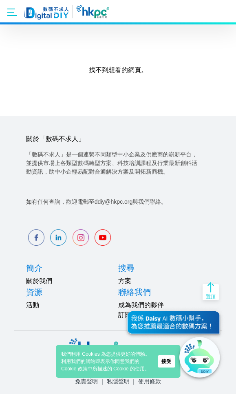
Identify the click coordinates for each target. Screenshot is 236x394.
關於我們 (39, 280)
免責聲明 (86, 381)
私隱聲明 (118, 381)
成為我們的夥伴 (141, 305)
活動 (32, 305)
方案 (124, 280)
